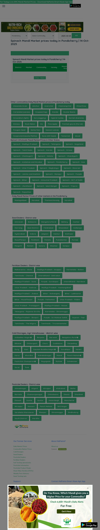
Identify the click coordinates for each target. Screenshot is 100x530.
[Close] (88, 488)
